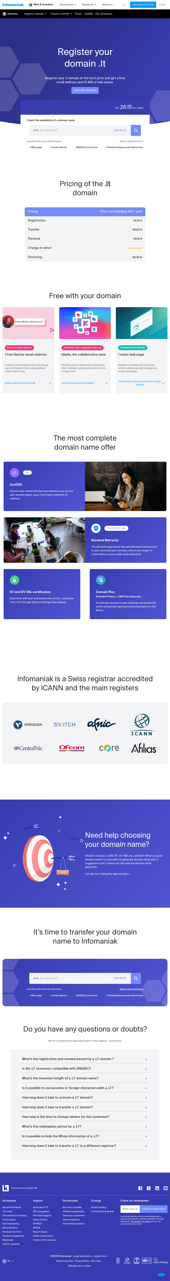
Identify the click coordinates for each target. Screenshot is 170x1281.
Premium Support (42, 1216)
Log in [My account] (163, 5)
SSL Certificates (103, 14)
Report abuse (40, 1232)
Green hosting (98, 1207)
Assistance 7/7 (40, 1207)
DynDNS (88, 14)
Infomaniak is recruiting (15, 1216)
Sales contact (40, 1220)
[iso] (147, 1261)
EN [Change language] (11, 1261)
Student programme (13, 1236)
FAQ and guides (41, 1211)
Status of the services (44, 1240)
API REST (37, 1224)
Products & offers (12, 1232)
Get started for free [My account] (143, 5)
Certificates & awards (102, 1211)
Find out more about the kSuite (85, 383)
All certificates (10, 1228)
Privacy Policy (82, 1261)
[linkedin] (157, 1188)
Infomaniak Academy (74, 1224)
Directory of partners (74, 1216)
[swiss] (136, 1261)
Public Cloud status (43, 1236)
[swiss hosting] (160, 1261)
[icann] (127, 1261)
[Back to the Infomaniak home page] (13, 4)
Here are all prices (85, 90)
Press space (9, 1220)
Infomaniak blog (11, 1224)
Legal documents (82, 1256)
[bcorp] (118, 1261)
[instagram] (165, 1188)
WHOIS (36, 1228)
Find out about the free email (28, 383)
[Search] (124, 4)
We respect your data (140, 1222)
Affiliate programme (73, 1211)
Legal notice (100, 1256)
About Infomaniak (12, 1207)
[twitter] (149, 1188)
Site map (95, 1261)
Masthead (8, 1240)
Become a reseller (72, 1207)
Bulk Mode (120, 130)
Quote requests (71, 1220)
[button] (85, 1059)
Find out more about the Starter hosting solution (142, 383)
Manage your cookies (79, 1266)
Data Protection (64, 1261)
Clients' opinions (11, 1244)
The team (8, 1211)
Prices (78, 14)
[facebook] (140, 1188)
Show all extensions (131, 141)
